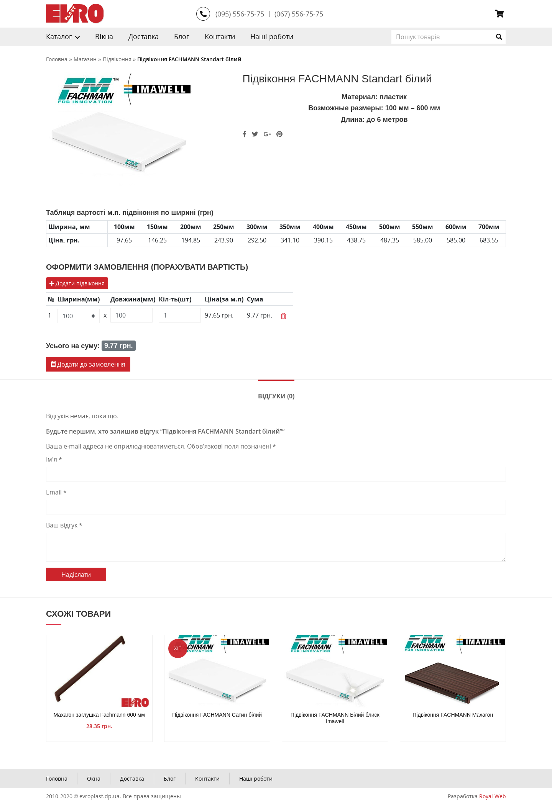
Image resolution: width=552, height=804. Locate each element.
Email (56, 492)
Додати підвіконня (77, 283)
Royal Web (492, 796)
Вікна (104, 36)
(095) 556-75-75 (239, 13)
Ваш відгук (64, 525)
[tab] (276, 395)
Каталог (59, 36)
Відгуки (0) (276, 396)
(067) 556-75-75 (298, 13)
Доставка (143, 36)
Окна (93, 778)
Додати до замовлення (88, 364)
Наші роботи (271, 36)
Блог (181, 36)
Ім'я (54, 459)
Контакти (220, 36)
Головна (56, 778)
